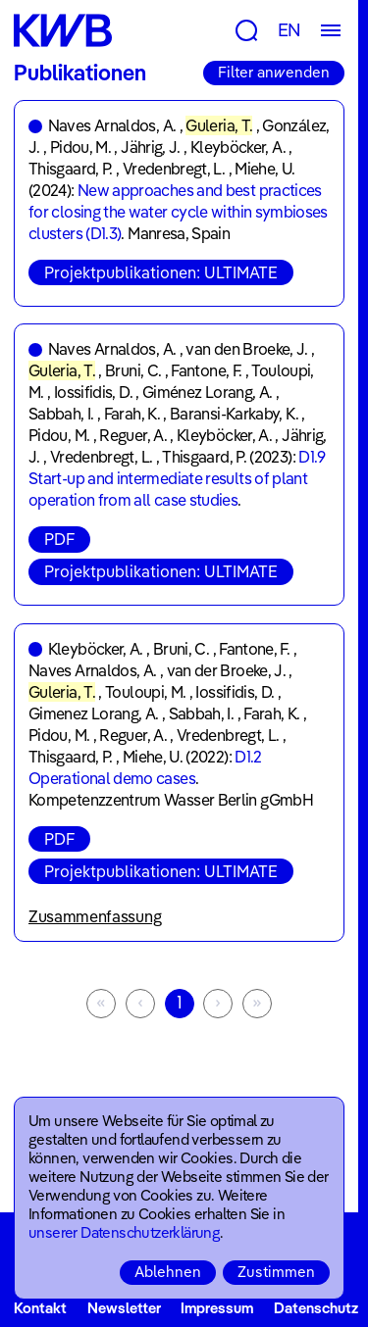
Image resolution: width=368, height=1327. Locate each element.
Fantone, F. (206, 370)
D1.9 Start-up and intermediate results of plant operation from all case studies (177, 478)
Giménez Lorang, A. (207, 392)
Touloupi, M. (145, 692)
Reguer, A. (133, 435)
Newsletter (124, 1308)
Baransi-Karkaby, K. (234, 413)
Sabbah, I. (61, 413)
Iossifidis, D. (93, 392)
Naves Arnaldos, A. (112, 125)
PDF (59, 539)
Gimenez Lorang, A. (93, 713)
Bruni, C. (133, 370)
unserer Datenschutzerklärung (124, 1232)
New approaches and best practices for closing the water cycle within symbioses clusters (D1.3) (178, 211)
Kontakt (40, 1308)
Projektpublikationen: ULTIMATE (161, 272)
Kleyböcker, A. (238, 147)
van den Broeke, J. (246, 349)
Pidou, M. (80, 147)
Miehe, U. (264, 168)
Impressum (217, 1308)
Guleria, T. (218, 125)
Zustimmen (276, 1271)
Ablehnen (167, 1271)
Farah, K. (132, 413)
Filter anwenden (274, 72)
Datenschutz (316, 1308)
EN (289, 30)
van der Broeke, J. (226, 670)
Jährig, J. (151, 147)
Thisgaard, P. (70, 168)
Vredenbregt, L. (174, 168)
